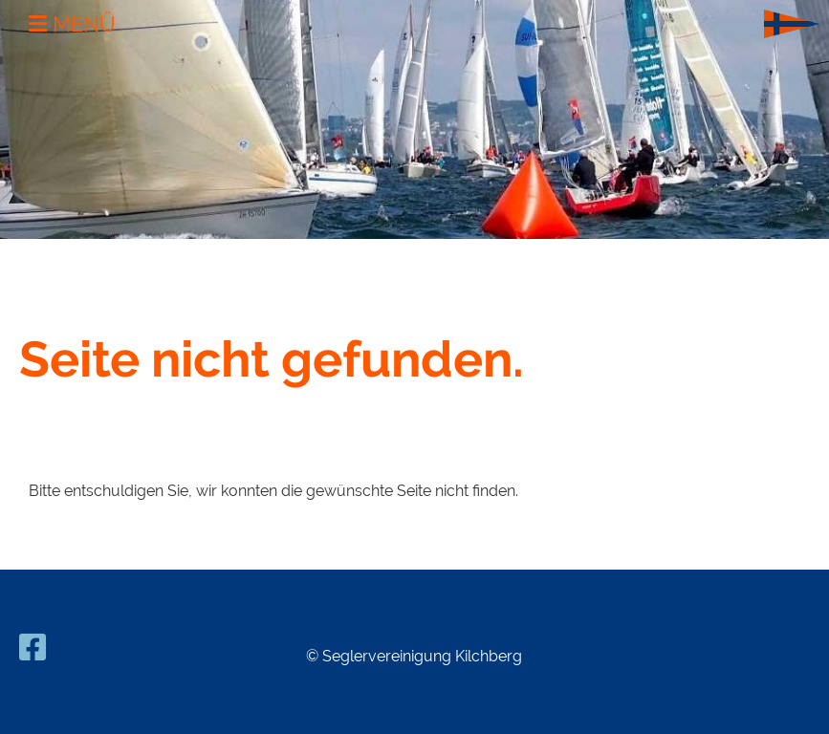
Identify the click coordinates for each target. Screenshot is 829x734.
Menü (72, 23)
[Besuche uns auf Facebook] (32, 647)
